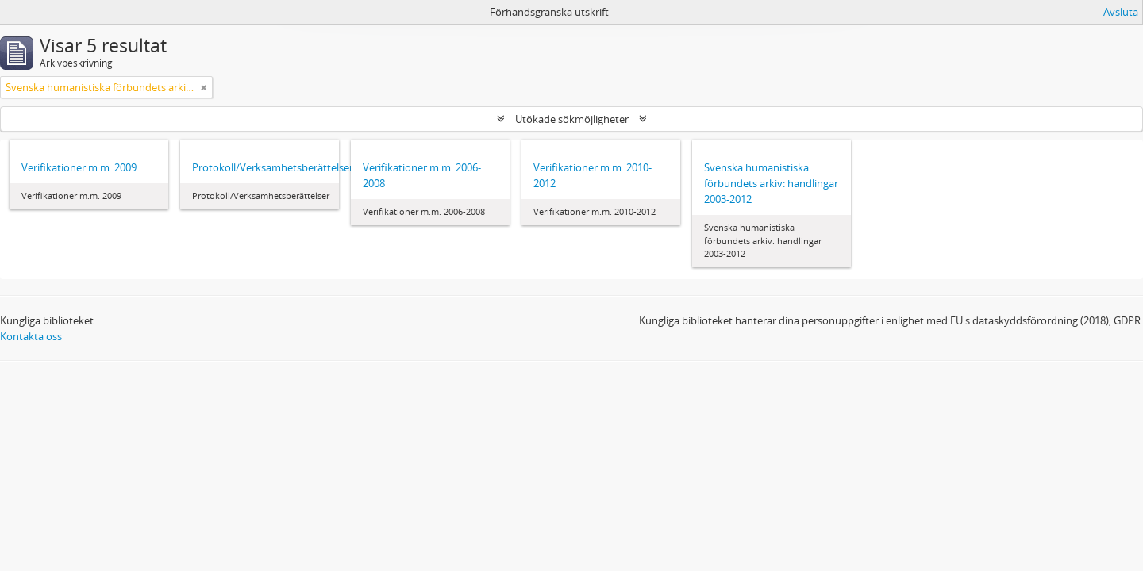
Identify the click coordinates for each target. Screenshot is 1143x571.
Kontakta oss (31, 336)
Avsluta (1120, 12)
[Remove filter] (204, 87)
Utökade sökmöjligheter (572, 119)
